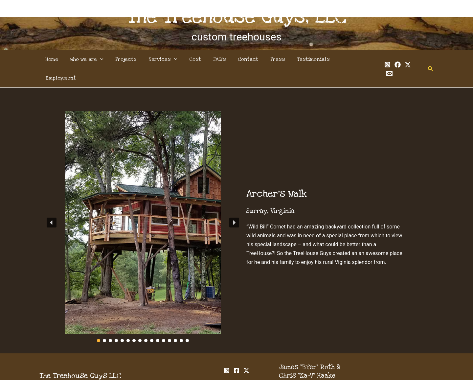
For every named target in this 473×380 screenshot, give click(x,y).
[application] (105, 59)
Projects (129, 59)
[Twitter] (400, 60)
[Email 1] (411, 60)
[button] (423, 59)
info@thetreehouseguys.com (323, 366)
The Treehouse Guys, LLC (236, 17)
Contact (246, 59)
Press (273, 59)
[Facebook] (390, 60)
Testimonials (308, 59)
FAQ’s (218, 59)
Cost (196, 59)
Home (58, 59)
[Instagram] (380, 60)
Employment (350, 59)
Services (165, 59)
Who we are (91, 59)
